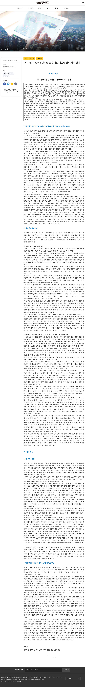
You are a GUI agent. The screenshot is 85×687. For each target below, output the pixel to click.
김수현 (4, 65)
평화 (25, 58)
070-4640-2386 (7, 679)
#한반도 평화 (10, 74)
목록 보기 (53, 657)
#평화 (5, 74)
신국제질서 (39, 58)
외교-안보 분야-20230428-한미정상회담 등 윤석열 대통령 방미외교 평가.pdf (10, 91)
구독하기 (66, 670)
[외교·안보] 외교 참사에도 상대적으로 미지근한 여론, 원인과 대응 (42, 650)
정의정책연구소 (4, 677)
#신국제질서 (6, 76)
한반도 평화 (32, 58)
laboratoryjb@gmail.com (38, 679)
